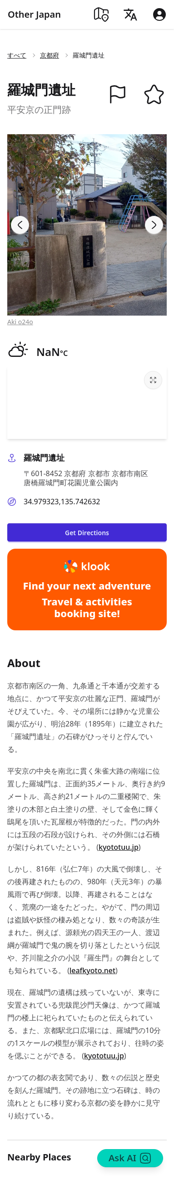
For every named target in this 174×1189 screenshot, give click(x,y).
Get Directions (87, 532)
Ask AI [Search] (130, 1158)
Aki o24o (20, 321)
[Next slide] (154, 225)
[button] (117, 94)
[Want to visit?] (154, 94)
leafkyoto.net (92, 970)
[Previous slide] (20, 225)
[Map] (101, 14)
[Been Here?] (117, 94)
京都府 (49, 55)
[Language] (130, 14)
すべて (16, 55)
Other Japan (34, 14)
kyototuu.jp (119, 847)
